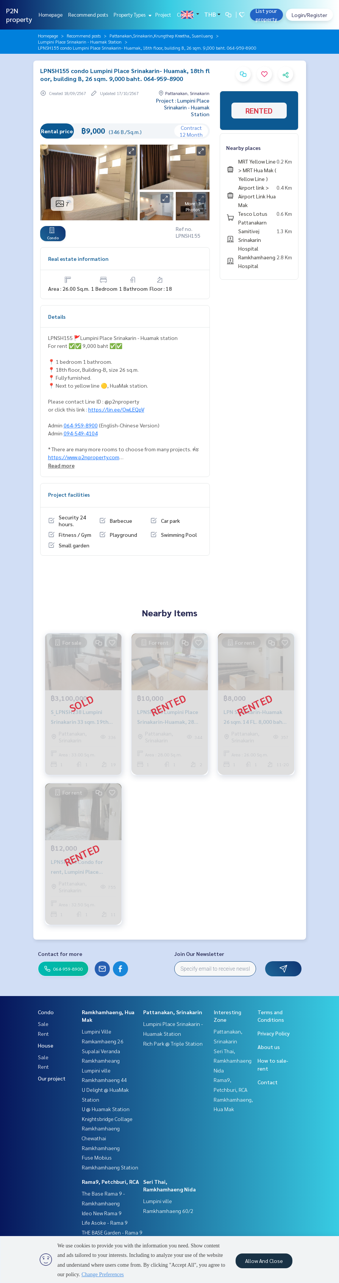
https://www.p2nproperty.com (83, 457)
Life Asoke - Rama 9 (105, 1222)
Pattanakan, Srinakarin (172, 1012)
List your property (266, 14)
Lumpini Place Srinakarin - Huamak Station (80, 42)
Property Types (132, 14)
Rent (43, 1033)
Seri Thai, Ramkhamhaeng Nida (233, 1061)
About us (269, 1046)
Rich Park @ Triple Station (173, 1043)
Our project (52, 1078)
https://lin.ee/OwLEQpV (116, 409)
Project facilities (69, 494)
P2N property (19, 14)
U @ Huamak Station (106, 1108)
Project (163, 14)
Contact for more (60, 953)
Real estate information (78, 258)
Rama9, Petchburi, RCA (110, 1181)
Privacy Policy (274, 1033)
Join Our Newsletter (199, 953)
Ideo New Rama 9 (102, 1213)
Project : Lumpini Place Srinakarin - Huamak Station (182, 107)
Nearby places (243, 147)
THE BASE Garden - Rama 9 (112, 1232)
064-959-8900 (81, 425)
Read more (61, 465)
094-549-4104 (81, 433)
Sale (43, 1023)
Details (57, 316)
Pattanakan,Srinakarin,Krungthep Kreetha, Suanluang (161, 36)
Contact (185, 14)
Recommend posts (88, 14)
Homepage (50, 14)
